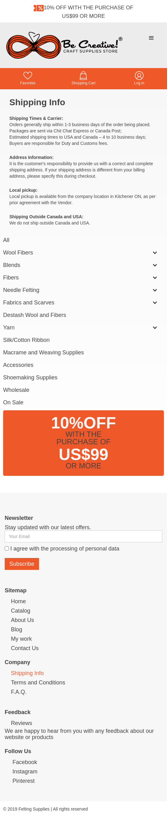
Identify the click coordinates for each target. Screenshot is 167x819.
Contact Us (25, 648)
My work (21, 639)
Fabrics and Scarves (28, 302)
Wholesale (16, 390)
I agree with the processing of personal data (64, 548)
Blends (11, 265)
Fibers (11, 277)
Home (18, 601)
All (6, 240)
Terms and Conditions (38, 682)
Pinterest (23, 781)
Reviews (21, 723)
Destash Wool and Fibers (34, 315)
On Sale (13, 402)
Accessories (18, 365)
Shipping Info (27, 673)
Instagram (24, 771)
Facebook (24, 762)
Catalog (20, 611)
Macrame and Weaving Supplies (43, 352)
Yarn (9, 327)
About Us (22, 620)
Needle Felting (21, 290)
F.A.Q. (19, 692)
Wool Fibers (18, 252)
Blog (16, 629)
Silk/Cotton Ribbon (26, 340)
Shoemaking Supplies (30, 377)
